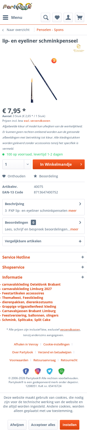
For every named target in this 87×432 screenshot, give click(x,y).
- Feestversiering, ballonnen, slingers (29, 315)
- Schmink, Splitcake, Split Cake (25, 319)
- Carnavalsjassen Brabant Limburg (28, 311)
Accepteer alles (43, 424)
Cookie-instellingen (56, 344)
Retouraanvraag (44, 360)
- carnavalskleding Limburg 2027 (26, 289)
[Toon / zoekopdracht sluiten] (45, 17)
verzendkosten (70, 329)
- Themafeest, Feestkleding (21, 297)
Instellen (70, 424)
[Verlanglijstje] (56, 17)
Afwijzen (17, 424)
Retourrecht (69, 360)
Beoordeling (46, 176)
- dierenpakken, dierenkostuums (26, 302)
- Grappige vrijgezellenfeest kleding (28, 306)
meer (72, 210)
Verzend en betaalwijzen (54, 352)
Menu (12, 17)
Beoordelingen (16, 222)
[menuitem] (12, 17)
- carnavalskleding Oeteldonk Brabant (30, 284)
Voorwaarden (19, 360)
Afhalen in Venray (26, 344)
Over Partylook (22, 352)
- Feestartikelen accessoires (22, 293)
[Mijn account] (68, 17)
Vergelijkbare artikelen (23, 241)
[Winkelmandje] (79, 17)
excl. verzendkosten (37, 121)
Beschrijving (14, 204)
